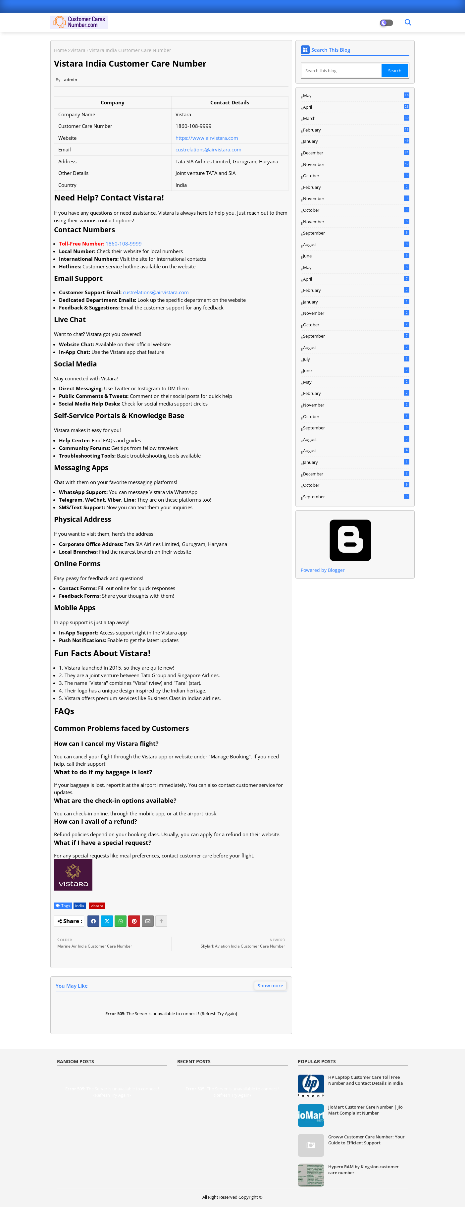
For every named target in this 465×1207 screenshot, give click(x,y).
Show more (270, 985)
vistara (78, 50)
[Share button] (161, 921)
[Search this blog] (342, 70)
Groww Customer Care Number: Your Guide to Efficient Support (366, 1140)
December (356, 153)
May (356, 95)
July (356, 359)
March (356, 118)
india (79, 905)
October (356, 176)
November (356, 164)
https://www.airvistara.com (207, 138)
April (356, 107)
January (356, 141)
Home (60, 50)
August (356, 244)
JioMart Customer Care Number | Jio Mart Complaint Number (365, 1110)
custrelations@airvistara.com (208, 149)
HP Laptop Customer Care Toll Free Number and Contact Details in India (365, 1080)
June (356, 256)
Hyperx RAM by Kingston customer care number (363, 1170)
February (356, 130)
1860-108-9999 (124, 243)
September (356, 233)
